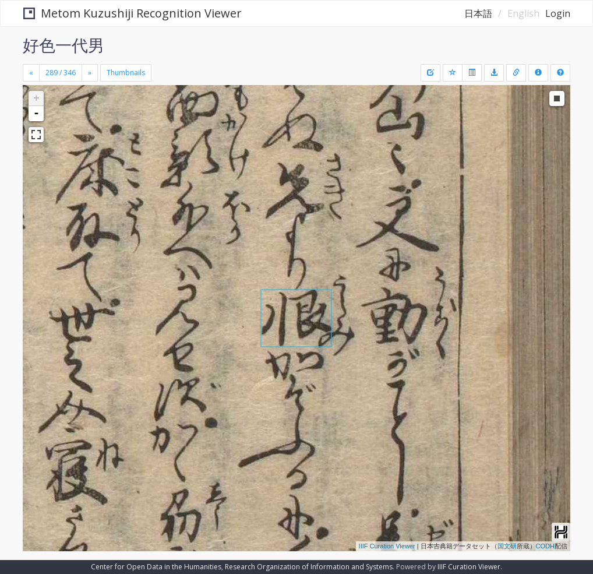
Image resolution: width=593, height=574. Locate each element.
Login (557, 13)
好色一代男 (63, 45)
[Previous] (31, 73)
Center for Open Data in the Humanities (156, 567)
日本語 (478, 13)
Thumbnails (126, 73)
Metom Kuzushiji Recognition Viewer (132, 13)
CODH (545, 546)
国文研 (507, 546)
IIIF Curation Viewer (387, 546)
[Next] (90, 73)
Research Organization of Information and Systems (309, 567)
